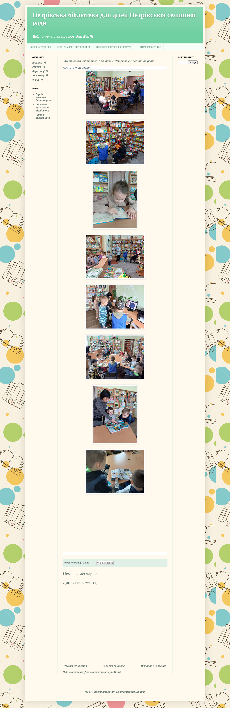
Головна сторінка (40, 46)
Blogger (140, 691)
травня (37, 62)
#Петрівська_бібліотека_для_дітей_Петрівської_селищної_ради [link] (109, 60)
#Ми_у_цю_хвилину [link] (76, 67)
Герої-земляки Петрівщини (73, 46)
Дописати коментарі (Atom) (103, 672)
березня (37, 71)
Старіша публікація (153, 666)
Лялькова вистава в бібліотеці (114, 46)
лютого (37, 75)
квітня (36, 67)
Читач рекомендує (149, 46)
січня (35, 79)
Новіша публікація (75, 666)
